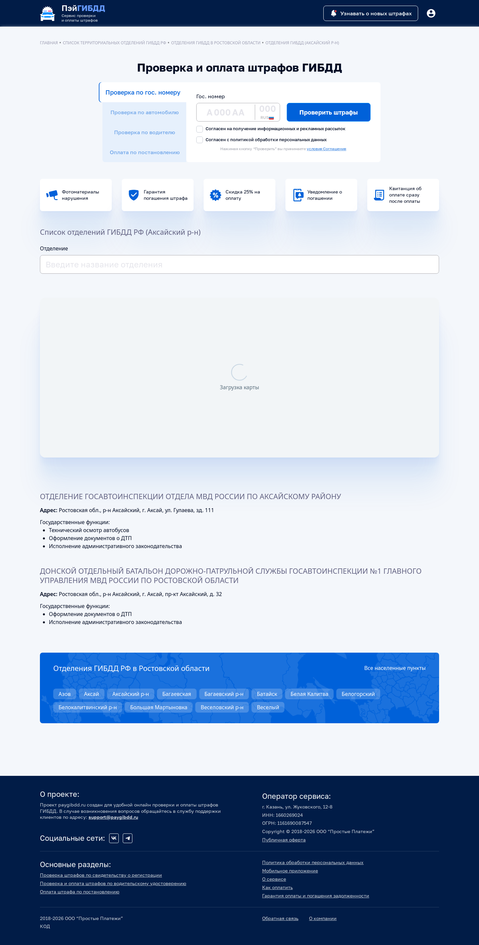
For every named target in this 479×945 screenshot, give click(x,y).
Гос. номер (210, 96)
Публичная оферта (284, 839)
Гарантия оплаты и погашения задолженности (315, 895)
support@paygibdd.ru (113, 817)
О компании (323, 918)
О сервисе (274, 879)
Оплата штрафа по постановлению (79, 891)
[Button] (431, 13)
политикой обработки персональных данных (278, 139)
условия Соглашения (326, 148)
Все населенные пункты (395, 668)
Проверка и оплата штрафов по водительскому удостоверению (113, 883)
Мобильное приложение (290, 870)
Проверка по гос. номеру (142, 92)
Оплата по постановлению (145, 152)
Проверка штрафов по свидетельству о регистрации (101, 875)
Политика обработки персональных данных (313, 862)
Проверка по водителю (144, 132)
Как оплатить (277, 887)
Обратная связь (280, 918)
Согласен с (261, 140)
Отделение (54, 248)
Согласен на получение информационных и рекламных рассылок (271, 129)
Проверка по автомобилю (144, 112)
